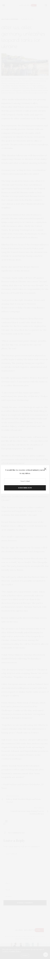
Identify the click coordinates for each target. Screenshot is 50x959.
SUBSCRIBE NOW (25, 488)
